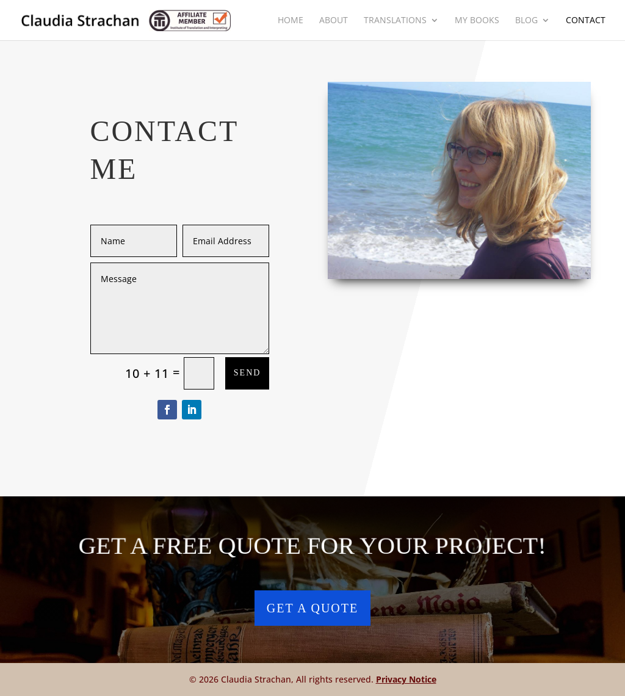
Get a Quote (313, 608)
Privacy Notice (406, 679)
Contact (585, 21)
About (333, 21)
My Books (477, 21)
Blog (526, 21)
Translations (395, 21)
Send (247, 372)
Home (290, 21)
